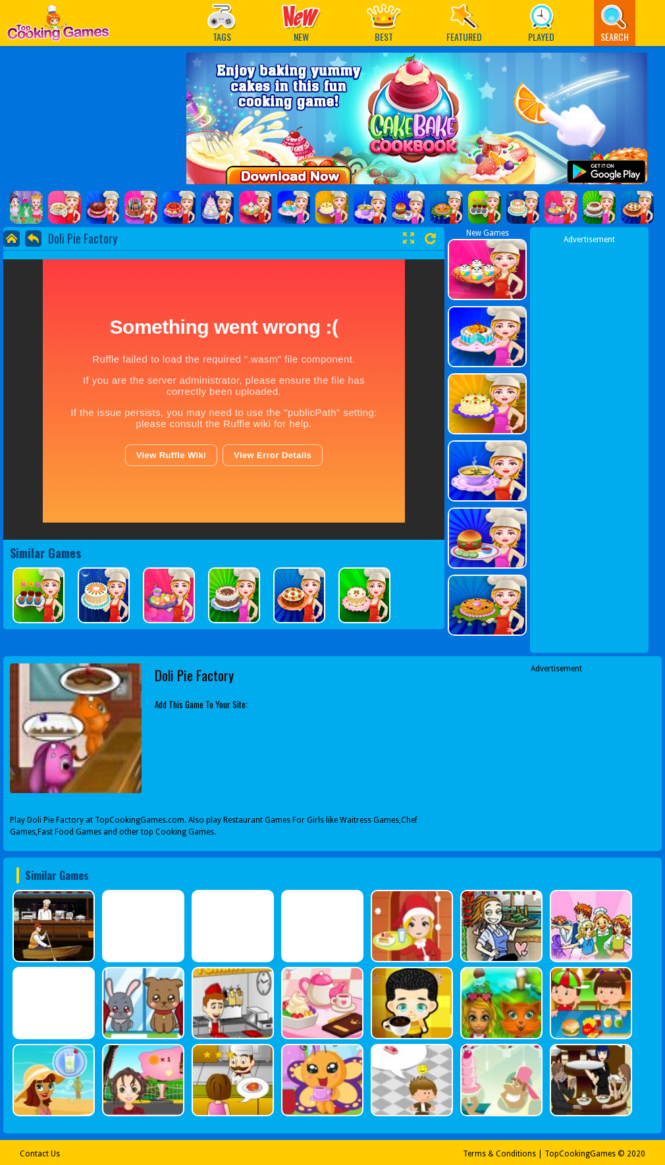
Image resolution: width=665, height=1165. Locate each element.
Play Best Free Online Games (58, 27)
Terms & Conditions (499, 1153)
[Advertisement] (589, 443)
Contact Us (40, 1153)
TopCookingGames (580, 1153)
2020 (636, 1153)
